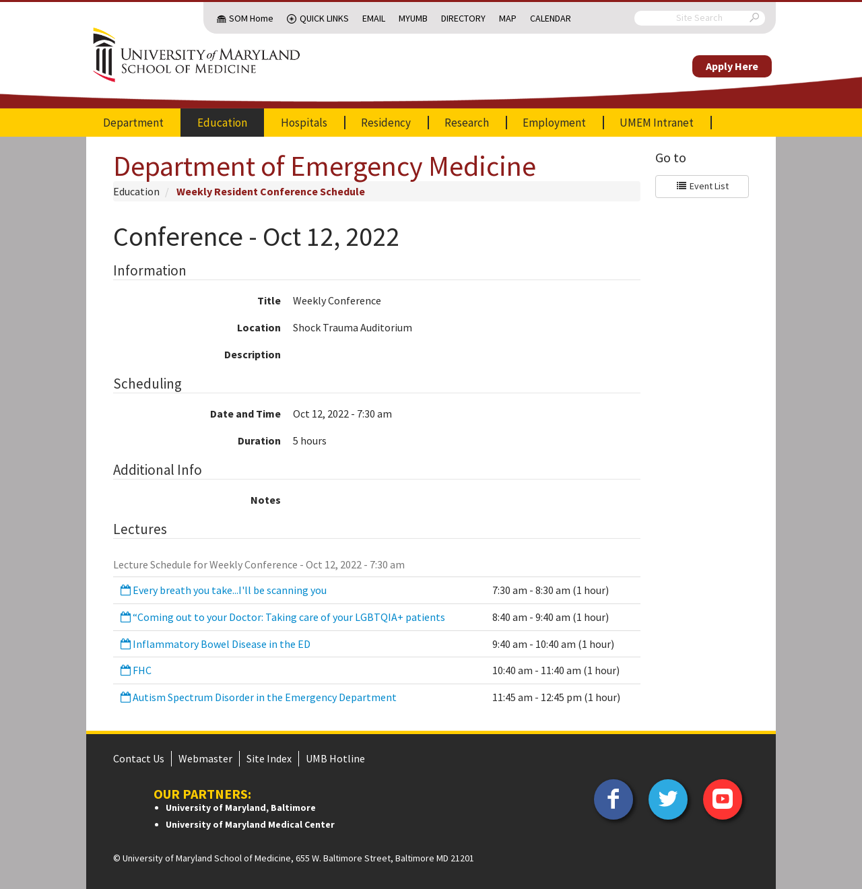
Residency (386, 122)
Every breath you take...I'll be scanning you (223, 590)
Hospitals (304, 122)
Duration (259, 440)
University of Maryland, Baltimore (241, 807)
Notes (266, 499)
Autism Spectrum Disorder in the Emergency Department (258, 697)
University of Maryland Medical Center (250, 824)
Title (269, 300)
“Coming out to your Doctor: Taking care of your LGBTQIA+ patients (282, 617)
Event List (702, 186)
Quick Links (324, 18)
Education (222, 122)
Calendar (550, 18)
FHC (135, 670)
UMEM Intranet (657, 122)
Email (373, 18)
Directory (463, 18)
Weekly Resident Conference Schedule (270, 191)
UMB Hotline (335, 758)
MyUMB (413, 18)
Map (508, 18)
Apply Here (732, 66)
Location (259, 327)
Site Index (269, 758)
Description (252, 354)
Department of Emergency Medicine (324, 165)
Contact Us (138, 758)
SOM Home (251, 18)
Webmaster (205, 758)
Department (133, 122)
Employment (554, 122)
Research (466, 122)
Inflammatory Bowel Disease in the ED (214, 644)
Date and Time (245, 413)
